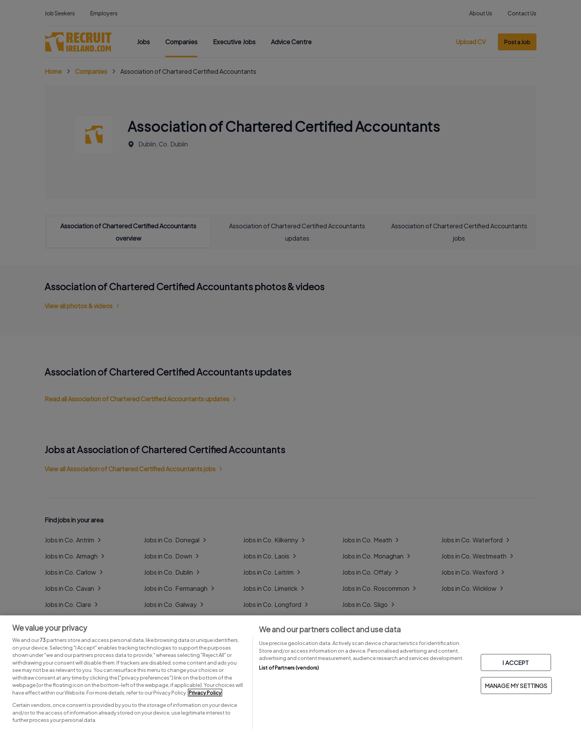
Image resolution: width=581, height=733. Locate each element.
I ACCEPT (516, 662)
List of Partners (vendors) (289, 668)
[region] (290, 674)
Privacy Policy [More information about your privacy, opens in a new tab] (205, 693)
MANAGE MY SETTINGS (516, 685)
